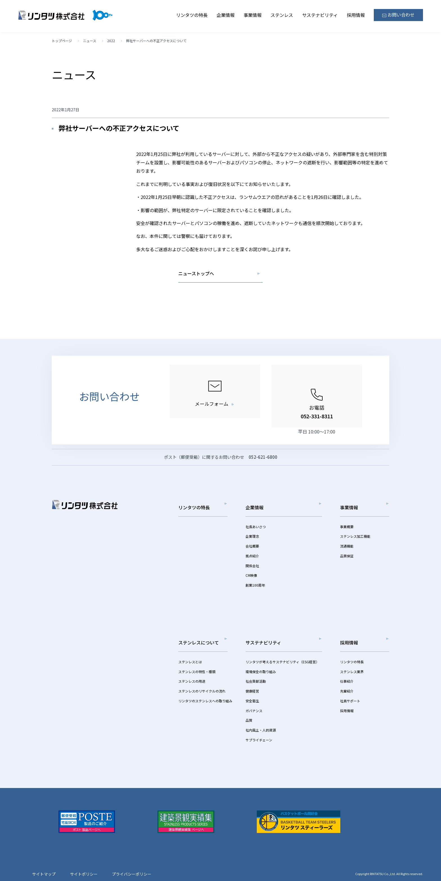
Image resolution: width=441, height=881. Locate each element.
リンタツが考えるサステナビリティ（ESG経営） (282, 652)
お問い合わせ (398, 14)
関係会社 (252, 563)
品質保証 (347, 554)
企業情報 (226, 15)
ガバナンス (254, 701)
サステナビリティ (320, 15)
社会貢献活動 (256, 671)
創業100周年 (255, 583)
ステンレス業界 (352, 662)
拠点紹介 (252, 554)
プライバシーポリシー (131, 864)
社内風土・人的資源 (261, 720)
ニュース (89, 40)
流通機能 (347, 544)
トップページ (62, 40)
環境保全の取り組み (261, 662)
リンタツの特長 (192, 15)
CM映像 (251, 573)
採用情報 (356, 15)
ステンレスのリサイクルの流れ (202, 681)
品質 (249, 711)
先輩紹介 (347, 681)
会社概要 (252, 544)
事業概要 (347, 524)
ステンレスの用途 (191, 671)
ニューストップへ (196, 273)
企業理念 (252, 534)
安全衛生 (252, 691)
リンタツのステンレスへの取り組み (205, 691)
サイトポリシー (84, 864)
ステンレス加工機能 (355, 534)
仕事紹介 (347, 671)
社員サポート (350, 691)
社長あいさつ (256, 524)
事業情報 (253, 15)
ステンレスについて (198, 636)
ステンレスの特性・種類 (196, 662)
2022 (111, 40)
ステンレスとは (190, 652)
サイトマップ (44, 864)
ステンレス (282, 15)
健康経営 (252, 681)
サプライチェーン (259, 730)
